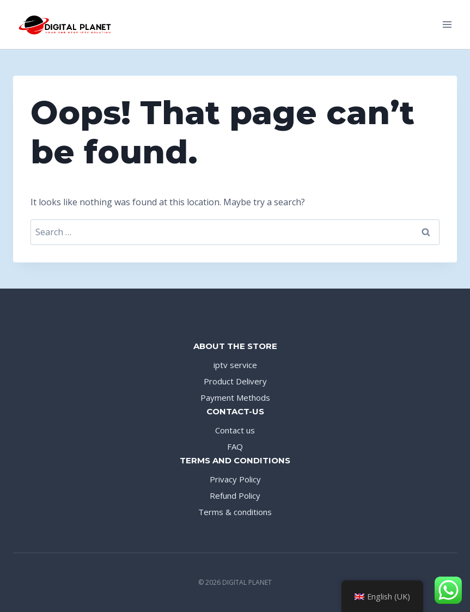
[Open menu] (447, 24)
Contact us (235, 430)
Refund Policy (235, 495)
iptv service (235, 364)
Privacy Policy (235, 479)
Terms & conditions (235, 511)
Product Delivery (235, 381)
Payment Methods (235, 397)
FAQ (235, 446)
